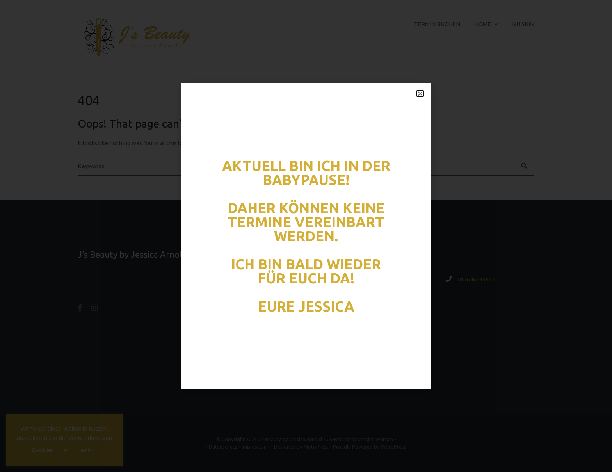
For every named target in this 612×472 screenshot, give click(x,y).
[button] (420, 93)
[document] (306, 236)
